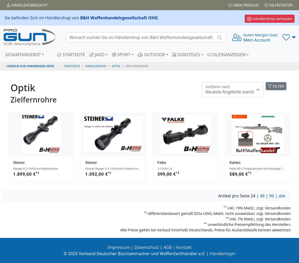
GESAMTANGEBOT (23, 55)
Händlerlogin (223, 253)
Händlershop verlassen (269, 18)
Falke (161, 163)
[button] (289, 37)
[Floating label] (233, 89)
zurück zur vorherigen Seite (29, 66)
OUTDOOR (151, 55)
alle (282, 196)
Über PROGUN (243, 5)
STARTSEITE (71, 55)
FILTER (276, 86)
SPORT (121, 55)
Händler (27, 5)
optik (116, 66)
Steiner (19, 163)
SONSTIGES (186, 55)
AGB (167, 247)
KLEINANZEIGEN (226, 55)
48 (262, 196)
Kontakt (184, 247)
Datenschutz (146, 247)
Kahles (235, 163)
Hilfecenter (278, 5)
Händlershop (95, 66)
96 (271, 196)
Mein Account (260, 37)
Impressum (118, 247)
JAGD (97, 55)
